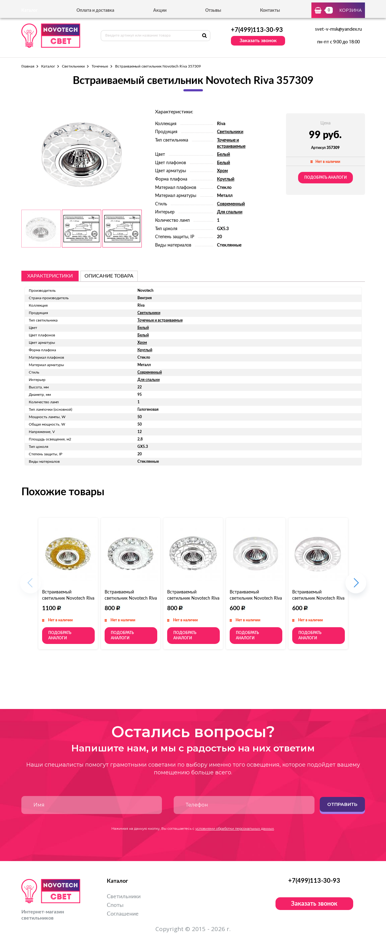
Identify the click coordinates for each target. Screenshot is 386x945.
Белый (223, 154)
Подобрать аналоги (325, 177)
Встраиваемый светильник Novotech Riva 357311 (131, 598)
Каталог (48, 66)
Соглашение (123, 914)
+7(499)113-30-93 (257, 30)
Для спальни (229, 212)
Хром (222, 171)
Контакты (270, 10)
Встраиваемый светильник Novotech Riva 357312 (193, 598)
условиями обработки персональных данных (234, 828)
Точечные (100, 66)
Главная (27, 66)
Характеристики (50, 275)
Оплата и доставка (95, 10)
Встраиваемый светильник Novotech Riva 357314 (318, 598)
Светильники (73, 66)
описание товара (109, 275)
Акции (160, 10)
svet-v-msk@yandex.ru (338, 29)
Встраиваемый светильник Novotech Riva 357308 (68, 598)
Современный (231, 204)
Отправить (342, 804)
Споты (115, 905)
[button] (355, 586)
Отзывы (213, 10)
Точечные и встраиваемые (160, 320)
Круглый (225, 179)
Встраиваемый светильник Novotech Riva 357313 (256, 598)
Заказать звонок (258, 40)
